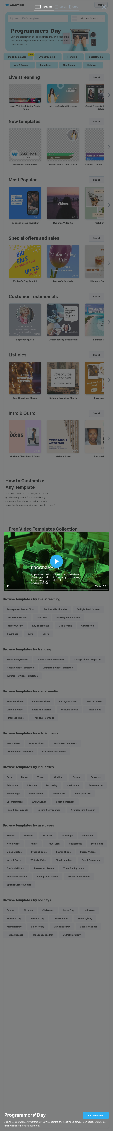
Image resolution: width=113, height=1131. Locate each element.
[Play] (8, 586)
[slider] (56, 589)
